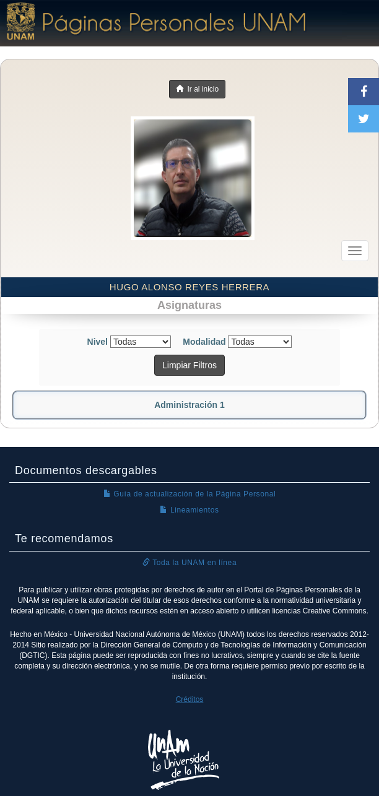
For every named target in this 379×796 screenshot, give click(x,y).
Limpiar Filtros (189, 365)
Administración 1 (189, 405)
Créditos (190, 699)
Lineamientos (189, 510)
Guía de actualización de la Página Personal (189, 494)
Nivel (97, 342)
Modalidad (204, 342)
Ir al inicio (197, 89)
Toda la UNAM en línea (189, 562)
